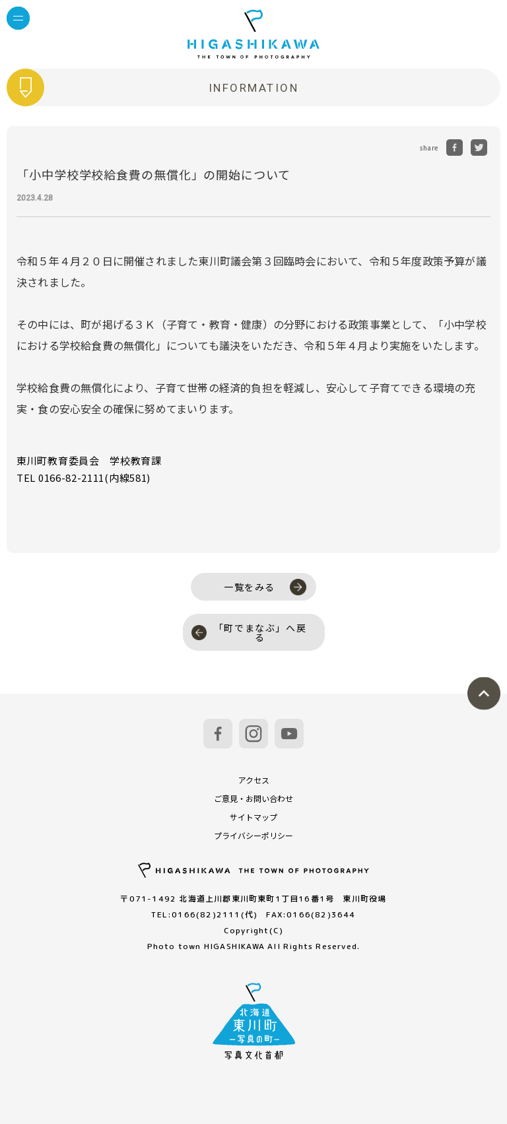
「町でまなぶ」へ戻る (249, 632)
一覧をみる (265, 587)
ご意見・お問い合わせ (253, 798)
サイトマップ (253, 816)
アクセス (253, 779)
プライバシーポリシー (253, 835)
